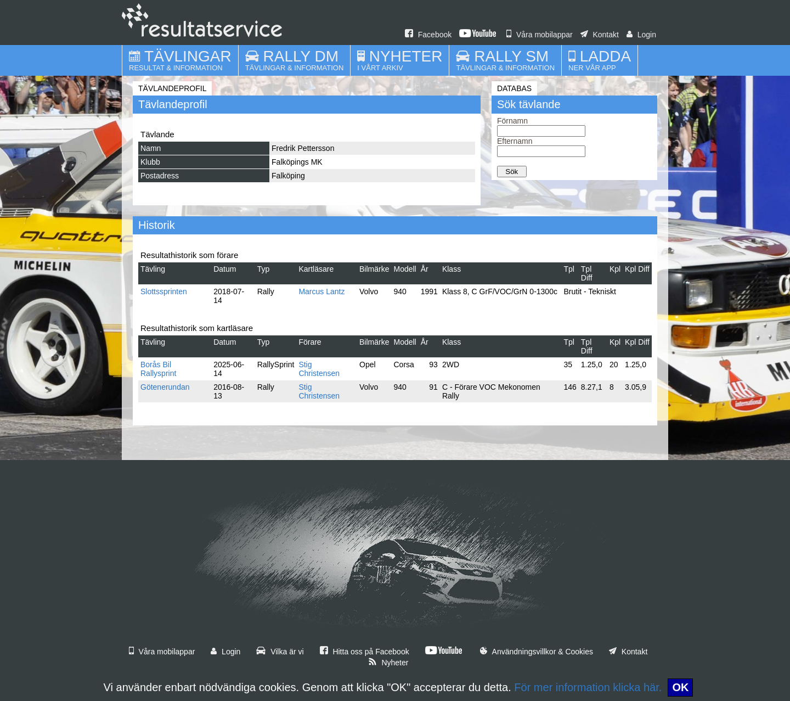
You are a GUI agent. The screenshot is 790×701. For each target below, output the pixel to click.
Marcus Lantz (321, 291)
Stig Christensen (319, 369)
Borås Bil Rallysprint (158, 369)
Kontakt (599, 34)
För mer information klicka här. (588, 687)
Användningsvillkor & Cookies (536, 651)
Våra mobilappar (539, 34)
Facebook (428, 34)
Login (641, 34)
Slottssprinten (163, 291)
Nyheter (388, 662)
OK (680, 687)
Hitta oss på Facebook (364, 651)
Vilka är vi (279, 651)
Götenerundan (165, 387)
